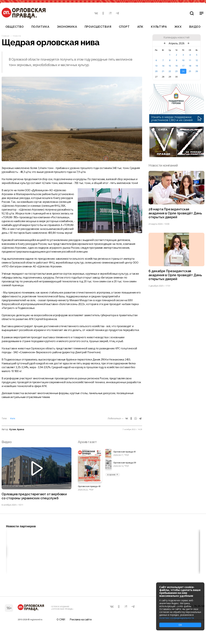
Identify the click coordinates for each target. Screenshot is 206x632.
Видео (195, 26)
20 (156, 71)
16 (176, 65)
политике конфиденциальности (176, 617)
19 (197, 65)
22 (170, 71)
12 (197, 60)
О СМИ (61, 619)
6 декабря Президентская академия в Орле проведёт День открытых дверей (175, 275)
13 (156, 65)
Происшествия (98, 26)
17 (183, 65)
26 (197, 71)
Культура (159, 26)
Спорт (124, 26)
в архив (112, 474)
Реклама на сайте (81, 619)
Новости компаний (163, 165)
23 (176, 71)
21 (163, 71)
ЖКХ (178, 26)
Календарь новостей (176, 37)
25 (190, 71)
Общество (14, 26)
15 (170, 65)
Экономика (67, 26)
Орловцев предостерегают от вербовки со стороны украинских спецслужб (35, 496)
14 (163, 65)
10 (183, 60)
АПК (140, 26)
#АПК (12, 418)
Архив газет (87, 442)
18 (190, 65)
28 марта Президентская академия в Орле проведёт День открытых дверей (175, 213)
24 (183, 71)
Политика (40, 26)
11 (190, 60)
